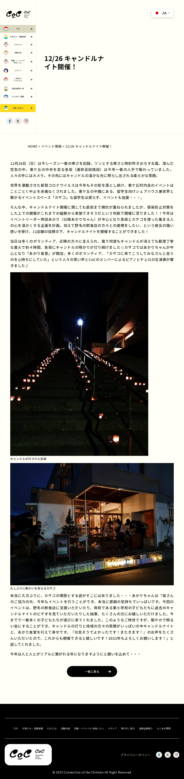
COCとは (52, 728)
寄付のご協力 (128, 728)
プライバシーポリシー (135, 755)
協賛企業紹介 (146, 728)
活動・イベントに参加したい (89, 728)
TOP (15, 728)
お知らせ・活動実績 (32, 728)
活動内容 (65, 728)
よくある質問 (164, 728)
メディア (112, 728)
